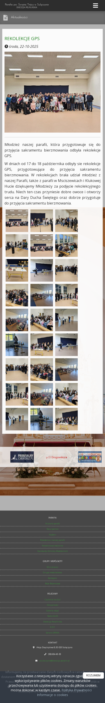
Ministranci (52, 644)
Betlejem (52, 655)
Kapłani (52, 612)
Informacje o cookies (52, 695)
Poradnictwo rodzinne (52, 623)
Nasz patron (53, 606)
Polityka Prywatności (76, 690)
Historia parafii (52, 601)
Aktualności (19, 17)
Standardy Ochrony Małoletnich (52, 628)
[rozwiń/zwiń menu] (96, 5)
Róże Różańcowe (52, 660)
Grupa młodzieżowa (52, 649)
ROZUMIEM (93, 675)
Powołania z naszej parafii (52, 617)
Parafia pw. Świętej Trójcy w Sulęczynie (27, 6)
